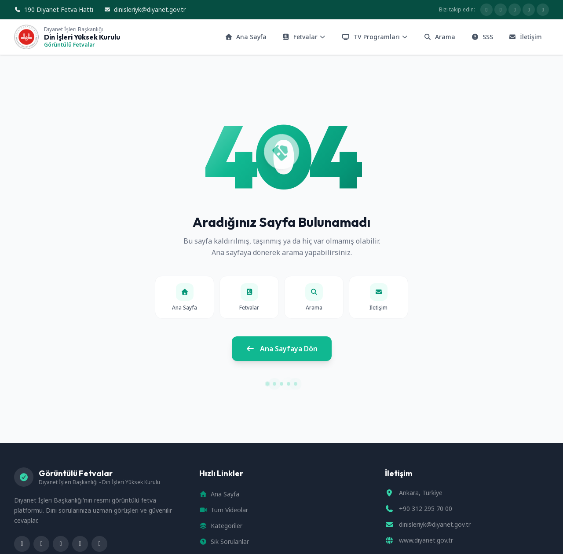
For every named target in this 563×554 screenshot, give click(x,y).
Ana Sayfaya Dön (282, 349)
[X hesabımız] (500, 10)
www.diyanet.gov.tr (426, 540)
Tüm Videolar (223, 510)
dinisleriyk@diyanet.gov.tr (145, 9)
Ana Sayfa (246, 37)
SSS (482, 37)
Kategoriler (220, 525)
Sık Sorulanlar (224, 541)
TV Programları (375, 37)
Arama (440, 37)
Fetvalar (304, 37)
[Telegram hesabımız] (529, 10)
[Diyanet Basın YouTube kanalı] (514, 10)
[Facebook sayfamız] (486, 10)
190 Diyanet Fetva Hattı (53, 9)
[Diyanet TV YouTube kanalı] (543, 10)
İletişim (525, 37)
